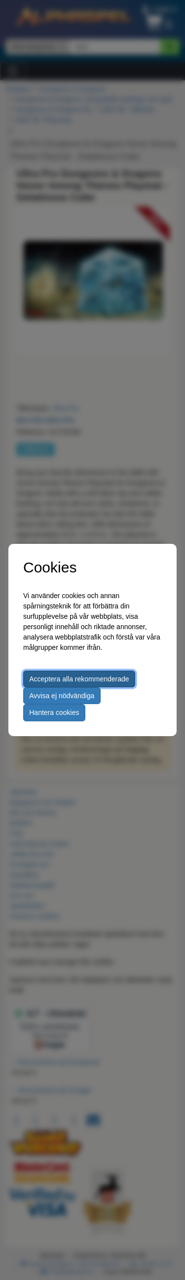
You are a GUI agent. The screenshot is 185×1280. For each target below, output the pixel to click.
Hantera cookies (54, 712)
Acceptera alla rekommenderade (79, 679)
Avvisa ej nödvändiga (61, 696)
